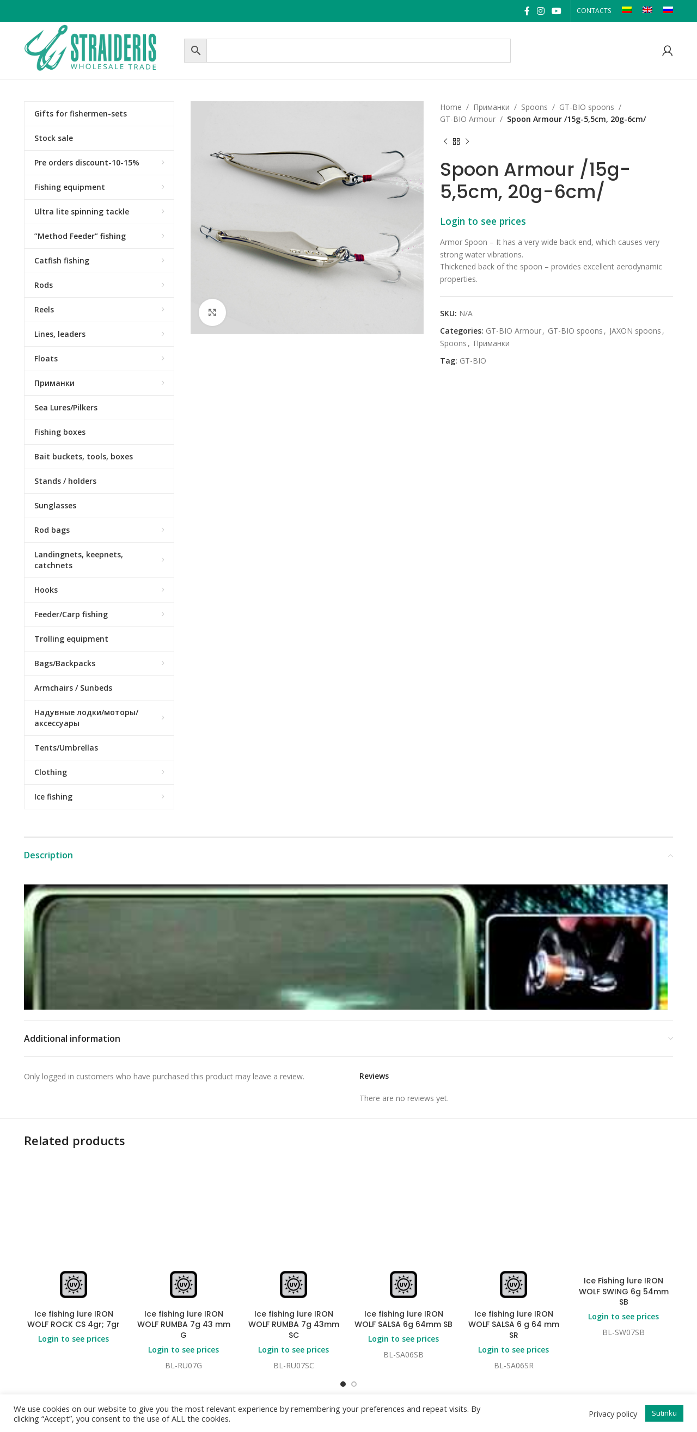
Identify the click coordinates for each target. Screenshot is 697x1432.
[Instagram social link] (540, 11)
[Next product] (467, 142)
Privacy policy (613, 1413)
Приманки (491, 107)
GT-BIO (473, 360)
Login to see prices (483, 221)
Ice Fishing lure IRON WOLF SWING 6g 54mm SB (624, 1291)
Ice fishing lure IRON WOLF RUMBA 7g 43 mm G (183, 1324)
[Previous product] (445, 142)
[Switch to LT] (627, 11)
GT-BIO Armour (468, 119)
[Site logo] (101, 49)
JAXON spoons (635, 330)
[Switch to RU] (668, 11)
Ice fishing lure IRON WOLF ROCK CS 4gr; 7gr (73, 1319)
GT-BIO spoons (586, 107)
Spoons (534, 107)
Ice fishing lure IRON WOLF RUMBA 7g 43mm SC (293, 1324)
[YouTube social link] (556, 11)
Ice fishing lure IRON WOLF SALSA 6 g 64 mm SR (513, 1324)
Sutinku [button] (664, 1413)
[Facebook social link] (527, 11)
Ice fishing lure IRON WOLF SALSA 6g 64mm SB (403, 1319)
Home (451, 107)
